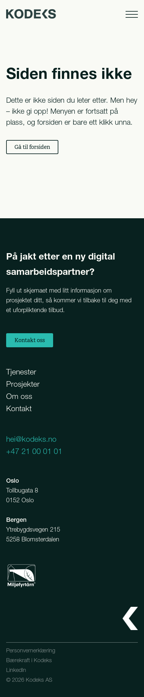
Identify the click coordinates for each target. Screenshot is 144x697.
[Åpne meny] (131, 14)
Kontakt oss (29, 340)
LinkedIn (16, 669)
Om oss (19, 396)
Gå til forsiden (32, 147)
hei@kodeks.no (31, 439)
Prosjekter (23, 384)
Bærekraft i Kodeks (29, 660)
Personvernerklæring (30, 650)
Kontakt (19, 408)
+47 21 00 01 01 (34, 451)
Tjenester (21, 371)
